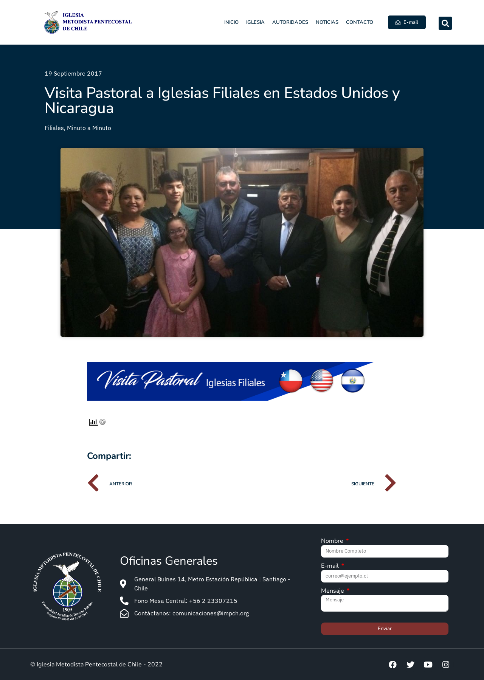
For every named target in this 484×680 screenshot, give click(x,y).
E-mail (330, 566)
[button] (445, 23)
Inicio (231, 22)
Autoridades (290, 22)
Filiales (54, 128)
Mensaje (333, 591)
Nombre (333, 541)
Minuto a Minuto (89, 128)
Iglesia (255, 22)
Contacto (359, 22)
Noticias (327, 22)
